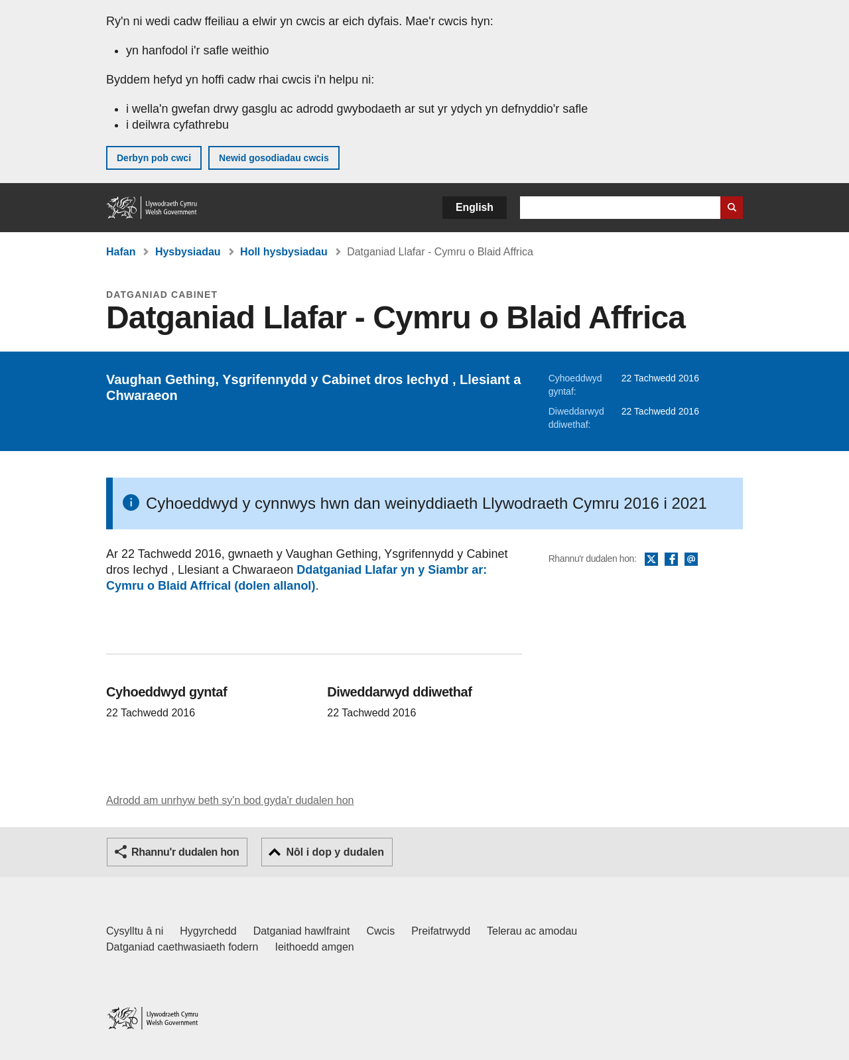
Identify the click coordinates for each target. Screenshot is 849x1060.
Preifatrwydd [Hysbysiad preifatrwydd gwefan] (440, 931)
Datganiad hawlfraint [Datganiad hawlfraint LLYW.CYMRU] (301, 931)
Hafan (120, 251)
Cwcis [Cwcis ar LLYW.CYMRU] (381, 931)
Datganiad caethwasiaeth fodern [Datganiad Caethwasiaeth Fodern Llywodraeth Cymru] (182, 947)
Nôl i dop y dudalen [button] (335, 852)
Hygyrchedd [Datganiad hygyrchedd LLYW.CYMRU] (208, 931)
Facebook (671, 560)
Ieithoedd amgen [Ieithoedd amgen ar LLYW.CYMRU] (314, 947)
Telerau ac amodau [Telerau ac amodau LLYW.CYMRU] (532, 931)
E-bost (691, 560)
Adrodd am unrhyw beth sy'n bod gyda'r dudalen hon (230, 800)
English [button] (474, 207)
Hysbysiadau (188, 251)
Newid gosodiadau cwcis (274, 158)
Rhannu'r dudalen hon (185, 852)
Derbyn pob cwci (154, 158)
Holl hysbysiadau (284, 251)
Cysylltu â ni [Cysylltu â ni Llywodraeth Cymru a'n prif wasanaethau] (134, 931)
